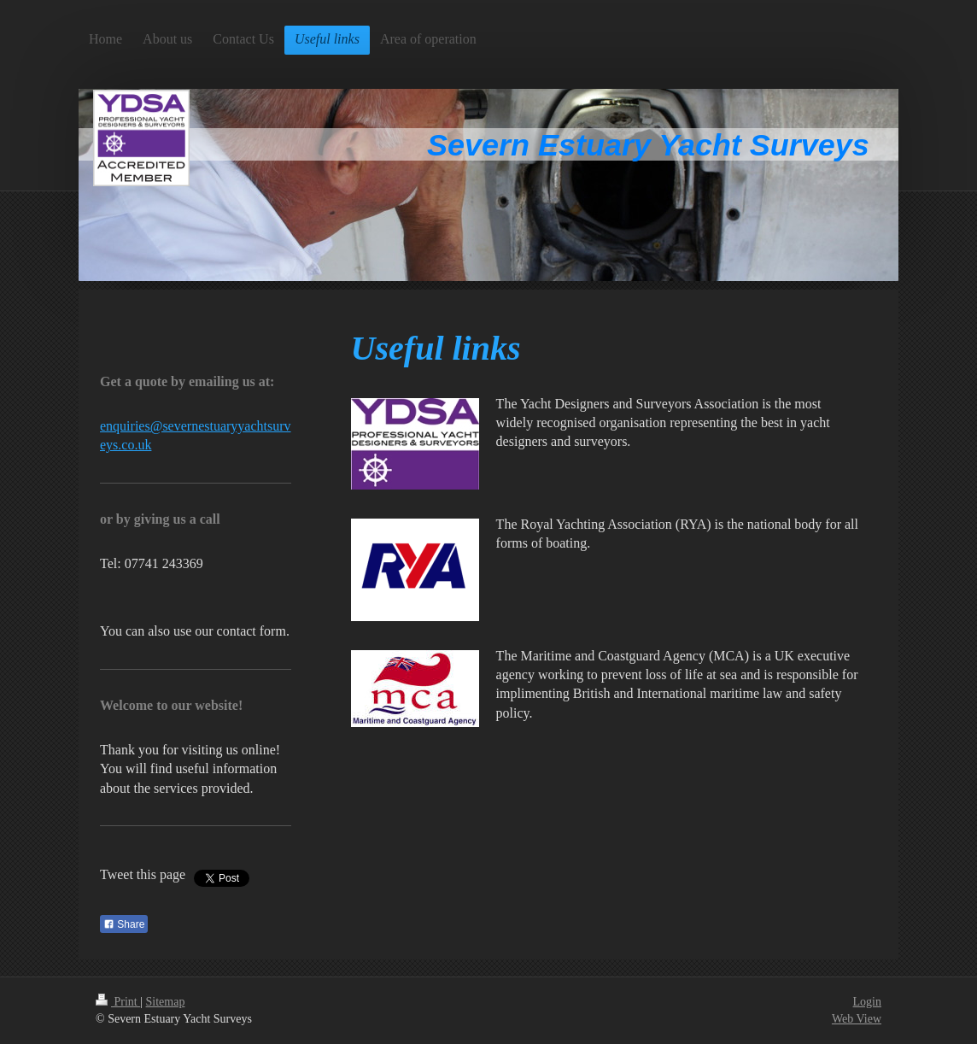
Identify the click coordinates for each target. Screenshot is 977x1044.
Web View (856, 1018)
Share (123, 924)
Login (867, 1001)
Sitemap (165, 1001)
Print (118, 1001)
